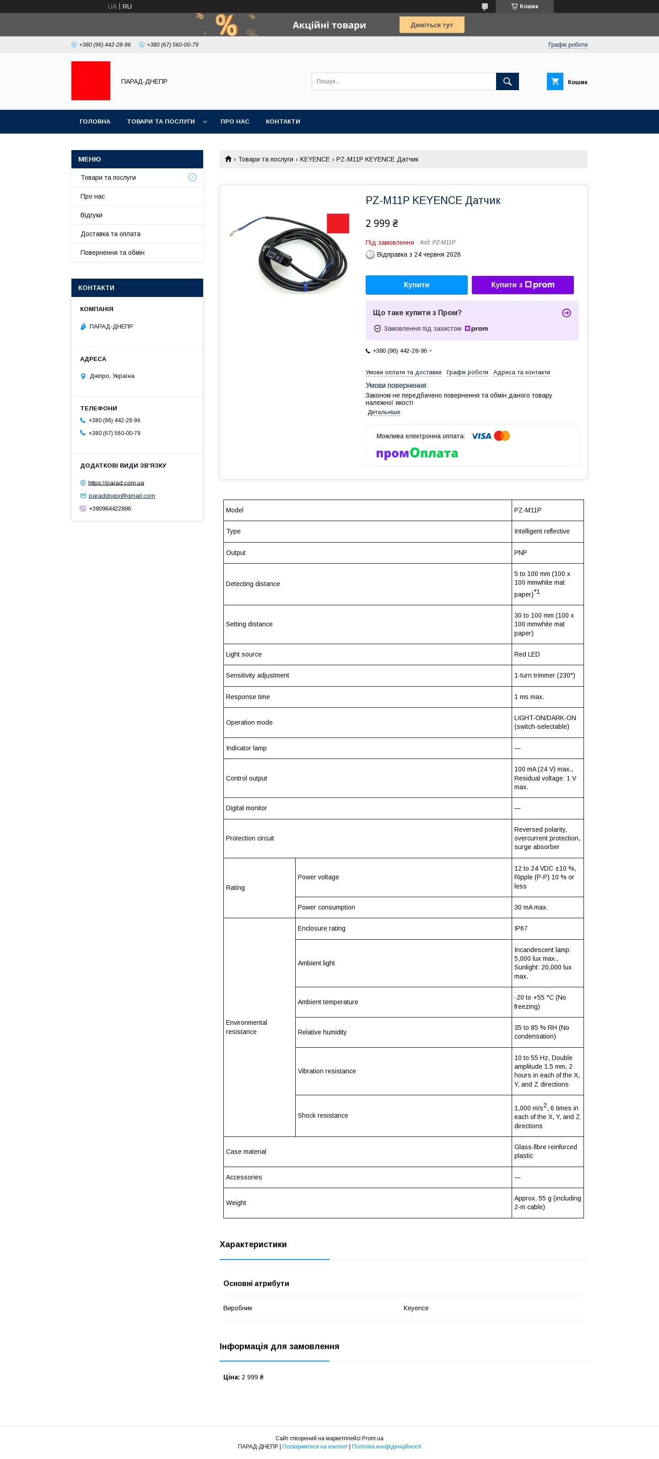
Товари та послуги (161, 121)
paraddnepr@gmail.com (122, 495)
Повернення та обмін (113, 252)
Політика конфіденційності (386, 1446)
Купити (417, 285)
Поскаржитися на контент (315, 1446)
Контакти (283, 121)
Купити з (522, 285)
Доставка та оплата (110, 233)
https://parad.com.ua (116, 482)
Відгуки (92, 215)
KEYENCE (315, 159)
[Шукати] (507, 81)
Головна (95, 121)
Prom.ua (373, 1438)
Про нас (235, 121)
